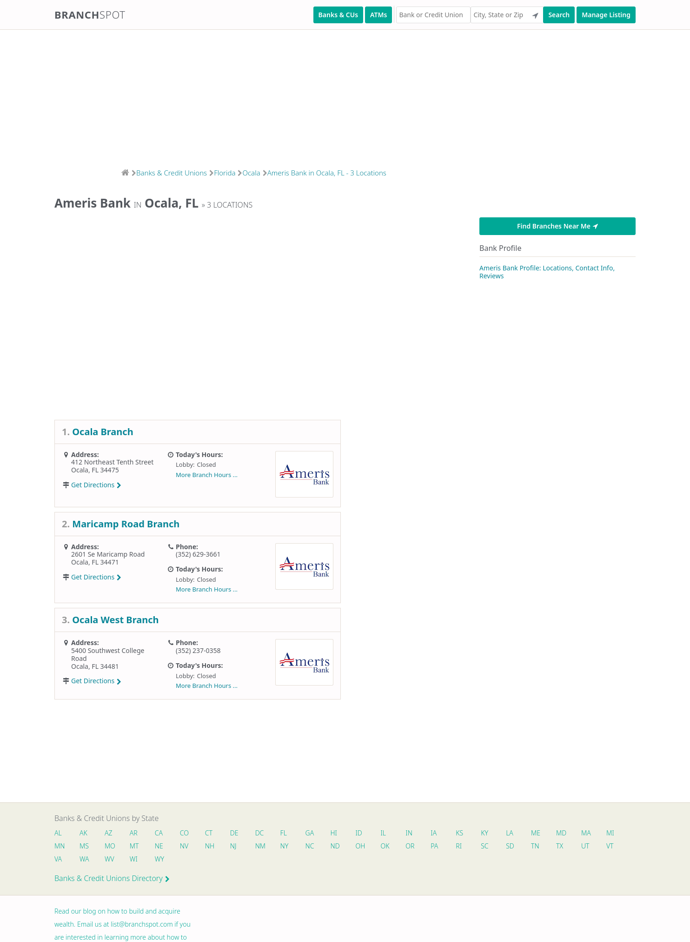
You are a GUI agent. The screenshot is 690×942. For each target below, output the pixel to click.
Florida (224, 172)
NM (260, 845)
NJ (234, 845)
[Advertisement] (279, 96)
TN (537, 845)
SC (486, 845)
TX (561, 845)
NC (310, 845)
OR (411, 845)
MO (109, 845)
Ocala (251, 172)
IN (410, 832)
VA (58, 859)
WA (84, 859)
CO (184, 832)
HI (335, 832)
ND (336, 845)
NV (184, 845)
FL (284, 832)
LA (511, 832)
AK (83, 832)
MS (84, 845)
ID (360, 832)
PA (436, 845)
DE (235, 832)
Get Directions (96, 484)
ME (537, 832)
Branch (90, 14)
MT (134, 845)
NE (159, 845)
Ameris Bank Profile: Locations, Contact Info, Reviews (547, 272)
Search (559, 14)
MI (613, 832)
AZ (109, 832)
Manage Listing (606, 14)
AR (134, 832)
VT (612, 845)
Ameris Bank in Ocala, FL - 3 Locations (326, 172)
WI (134, 859)
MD (562, 832)
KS (461, 832)
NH (210, 845)
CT (209, 832)
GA (310, 832)
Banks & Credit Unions (171, 172)
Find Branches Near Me (557, 226)
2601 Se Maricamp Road (108, 554)
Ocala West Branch (115, 619)
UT (588, 845)
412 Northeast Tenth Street (112, 462)
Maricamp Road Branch (125, 524)
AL (58, 832)
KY (486, 832)
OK (386, 845)
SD (512, 845)
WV (109, 859)
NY (285, 845)
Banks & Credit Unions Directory (112, 879)
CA (159, 832)
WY (160, 859)
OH (361, 845)
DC (260, 832)
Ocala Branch (102, 431)
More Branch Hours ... (207, 475)
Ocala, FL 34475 (95, 469)
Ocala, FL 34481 (95, 666)
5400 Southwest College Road (107, 654)
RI (461, 845)
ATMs (378, 14)
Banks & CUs (338, 14)
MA (588, 832)
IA (435, 832)
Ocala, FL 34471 (95, 562)
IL (384, 832)
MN (59, 845)
